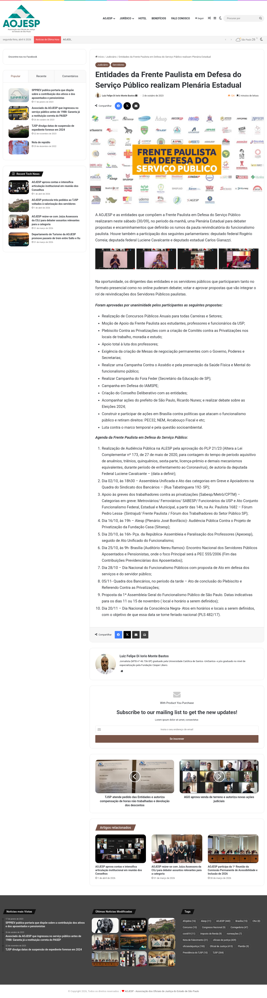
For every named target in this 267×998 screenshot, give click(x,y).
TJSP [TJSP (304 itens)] (218, 952)
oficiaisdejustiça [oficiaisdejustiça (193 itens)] (194, 946)
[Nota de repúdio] (19, 147)
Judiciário (111, 56)
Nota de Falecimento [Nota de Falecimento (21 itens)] (195, 940)
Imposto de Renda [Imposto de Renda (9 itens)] (211, 933)
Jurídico (125, 18)
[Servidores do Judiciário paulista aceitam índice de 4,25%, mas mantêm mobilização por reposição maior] (133, 958)
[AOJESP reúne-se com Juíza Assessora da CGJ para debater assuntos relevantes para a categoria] (176, 848)
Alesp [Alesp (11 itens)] (206, 921)
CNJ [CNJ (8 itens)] (256, 921)
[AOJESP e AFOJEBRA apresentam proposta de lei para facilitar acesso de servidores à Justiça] (161, 942)
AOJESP (107, 18)
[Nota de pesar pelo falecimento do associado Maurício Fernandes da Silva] (105, 925)
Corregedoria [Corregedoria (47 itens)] (239, 927)
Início (99, 56)
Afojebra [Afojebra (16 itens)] (189, 921)
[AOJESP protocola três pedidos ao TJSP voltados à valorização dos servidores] (19, 205)
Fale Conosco (180, 18)
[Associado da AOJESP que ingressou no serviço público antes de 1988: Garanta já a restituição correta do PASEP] (19, 113)
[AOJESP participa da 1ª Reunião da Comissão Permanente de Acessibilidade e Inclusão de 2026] (233, 848)
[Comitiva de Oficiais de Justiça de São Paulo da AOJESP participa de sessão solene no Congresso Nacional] (161, 958)
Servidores (118, 64)
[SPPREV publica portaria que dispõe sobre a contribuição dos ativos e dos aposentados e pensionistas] (19, 95)
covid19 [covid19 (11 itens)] (189, 933)
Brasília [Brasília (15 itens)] (241, 921)
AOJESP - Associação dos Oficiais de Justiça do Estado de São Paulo (162, 991)
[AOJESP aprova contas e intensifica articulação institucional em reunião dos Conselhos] (120, 848)
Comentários (70, 76)
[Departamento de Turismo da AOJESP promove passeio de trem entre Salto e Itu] (19, 239)
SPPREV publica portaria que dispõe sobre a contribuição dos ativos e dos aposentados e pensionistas (53, 94)
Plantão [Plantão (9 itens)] (243, 946)
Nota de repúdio (41, 142)
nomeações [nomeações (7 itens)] (234, 933)
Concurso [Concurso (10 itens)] (190, 927)
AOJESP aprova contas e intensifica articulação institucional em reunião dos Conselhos (109, 39)
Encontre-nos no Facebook (23, 56)
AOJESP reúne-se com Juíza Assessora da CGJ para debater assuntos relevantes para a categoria (176, 870)
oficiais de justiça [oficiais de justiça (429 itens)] (224, 940)
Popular (15, 76)
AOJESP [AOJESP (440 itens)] (223, 921)
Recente (41, 76)
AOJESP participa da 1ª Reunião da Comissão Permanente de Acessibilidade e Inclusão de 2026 (233, 870)
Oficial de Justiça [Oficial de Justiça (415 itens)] (221, 946)
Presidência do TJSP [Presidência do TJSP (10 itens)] (195, 952)
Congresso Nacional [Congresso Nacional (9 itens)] (213, 927)
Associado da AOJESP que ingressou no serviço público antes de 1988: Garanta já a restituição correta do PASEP (56, 111)
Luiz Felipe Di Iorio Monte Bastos (118, 95)
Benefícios (159, 18)
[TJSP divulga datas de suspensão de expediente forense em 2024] (19, 131)
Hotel (142, 18)
